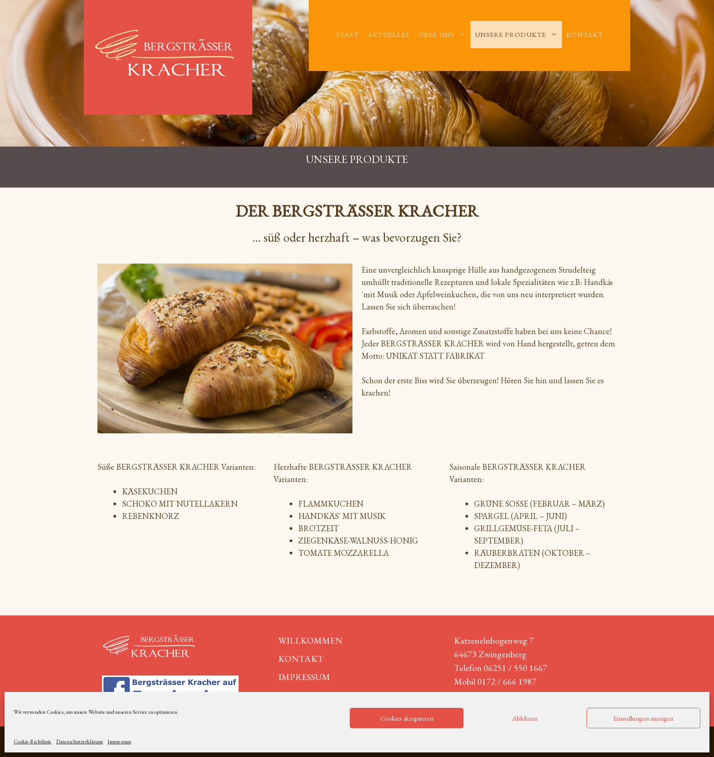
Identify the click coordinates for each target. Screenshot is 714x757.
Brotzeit (318, 528)
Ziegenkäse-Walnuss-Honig (358, 540)
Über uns (444, 34)
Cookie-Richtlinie (32, 741)
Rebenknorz (150, 516)
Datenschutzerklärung (79, 741)
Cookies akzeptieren (407, 718)
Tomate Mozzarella (343, 553)
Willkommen (310, 640)
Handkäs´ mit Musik (342, 516)
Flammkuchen (330, 503)
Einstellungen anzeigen (643, 718)
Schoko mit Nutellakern (180, 503)
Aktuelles (388, 34)
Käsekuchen (150, 491)
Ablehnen (525, 718)
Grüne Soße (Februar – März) (539, 503)
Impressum (119, 741)
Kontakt (584, 34)
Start (347, 34)
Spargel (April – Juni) (520, 516)
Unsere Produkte (518, 34)
